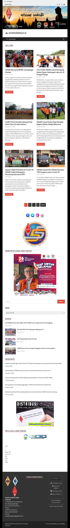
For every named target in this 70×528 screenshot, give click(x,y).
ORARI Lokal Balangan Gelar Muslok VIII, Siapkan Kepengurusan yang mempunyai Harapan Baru (33, 363)
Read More (8, 92)
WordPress (55, 523)
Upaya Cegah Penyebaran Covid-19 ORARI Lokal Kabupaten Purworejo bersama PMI (19, 172)
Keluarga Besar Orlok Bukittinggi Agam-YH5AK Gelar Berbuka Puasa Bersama (28, 385)
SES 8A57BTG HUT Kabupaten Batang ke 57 (30, 329)
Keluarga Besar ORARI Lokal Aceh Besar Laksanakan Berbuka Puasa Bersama (27, 370)
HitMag (63, 523)
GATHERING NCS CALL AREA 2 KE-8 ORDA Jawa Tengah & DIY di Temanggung (29, 323)
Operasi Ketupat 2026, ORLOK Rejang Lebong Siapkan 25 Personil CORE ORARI (28, 377)
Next (43, 205)
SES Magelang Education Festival (27, 339)
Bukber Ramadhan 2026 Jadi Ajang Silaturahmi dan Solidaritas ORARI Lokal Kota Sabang (31, 392)
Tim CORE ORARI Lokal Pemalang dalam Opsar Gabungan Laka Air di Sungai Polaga (50, 72)
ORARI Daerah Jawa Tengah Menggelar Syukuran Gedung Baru (36, 348)
